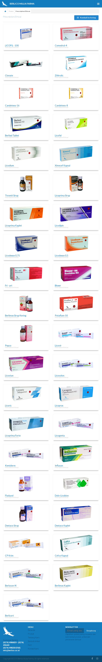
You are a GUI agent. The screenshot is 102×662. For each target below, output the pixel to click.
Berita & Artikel (34, 641)
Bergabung (91, 630)
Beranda (31, 630)
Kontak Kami (33, 649)
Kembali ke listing (86, 17)
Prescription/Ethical (12, 16)
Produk (11, 11)
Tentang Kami (33, 638)
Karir (30, 645)
